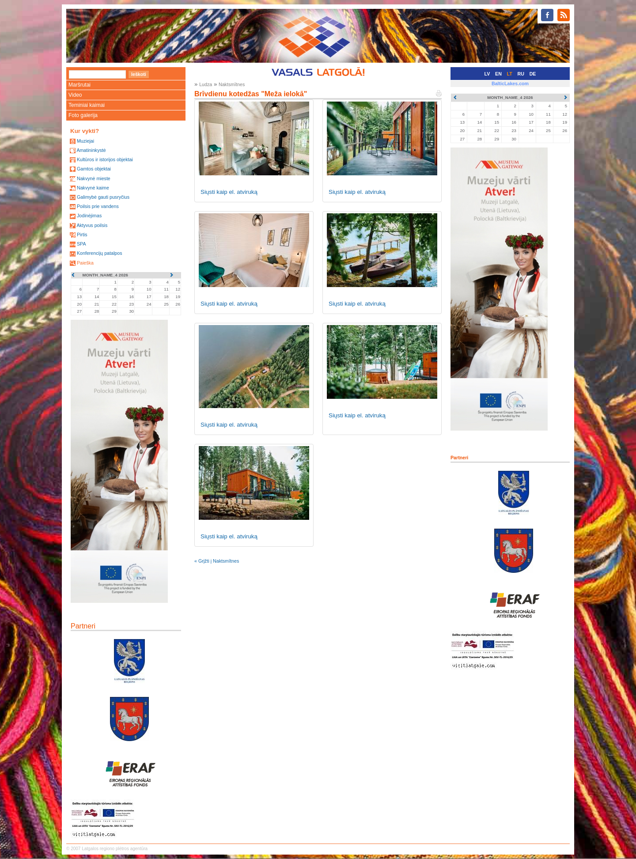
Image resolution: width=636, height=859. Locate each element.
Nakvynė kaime (93, 187)
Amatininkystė (91, 150)
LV (487, 73)
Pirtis (82, 234)
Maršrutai (79, 85)
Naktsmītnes (232, 84)
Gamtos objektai (94, 168)
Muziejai (85, 141)
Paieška (85, 262)
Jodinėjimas (89, 215)
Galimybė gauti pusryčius (103, 197)
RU (521, 73)
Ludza (205, 84)
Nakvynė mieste (93, 178)
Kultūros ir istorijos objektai (105, 159)
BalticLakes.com (510, 83)
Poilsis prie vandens (98, 206)
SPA (81, 243)
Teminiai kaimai (86, 105)
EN (498, 73)
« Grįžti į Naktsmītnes (216, 561)
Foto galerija (83, 115)
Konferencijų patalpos (99, 253)
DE (533, 73)
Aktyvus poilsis (91, 225)
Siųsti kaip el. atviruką (229, 192)
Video (75, 95)
